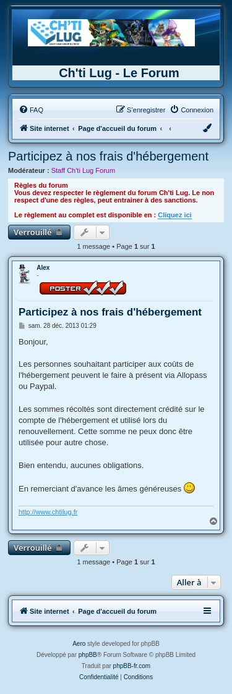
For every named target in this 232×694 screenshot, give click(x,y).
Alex (43, 267)
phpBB (88, 654)
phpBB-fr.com (132, 666)
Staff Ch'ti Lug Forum (83, 170)
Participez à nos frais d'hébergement (108, 156)
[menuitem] (31, 109)
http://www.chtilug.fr (48, 512)
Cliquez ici (174, 215)
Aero (78, 643)
